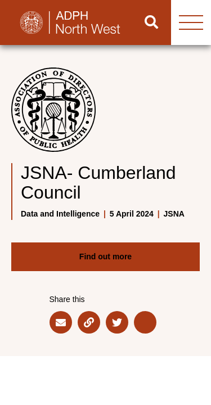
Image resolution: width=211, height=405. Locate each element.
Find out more (105, 256)
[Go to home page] (66, 22)
